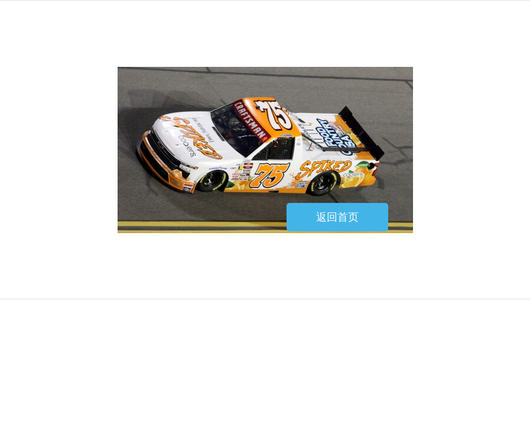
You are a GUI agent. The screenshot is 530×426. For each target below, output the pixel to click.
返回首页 (337, 217)
